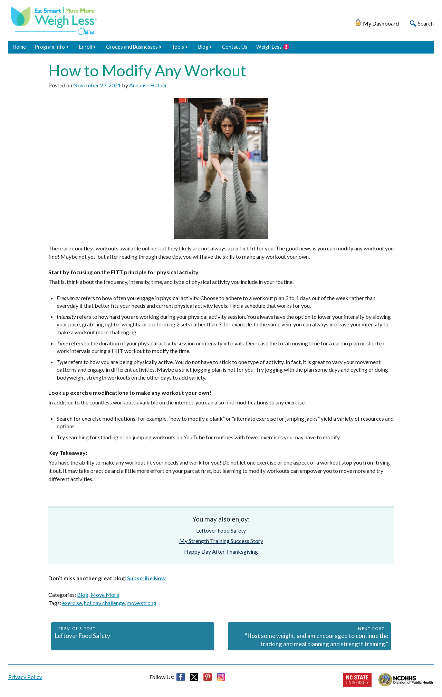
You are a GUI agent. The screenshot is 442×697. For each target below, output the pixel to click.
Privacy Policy (25, 677)
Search (426, 23)
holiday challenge (104, 603)
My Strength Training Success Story (221, 540)
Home (19, 47)
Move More (104, 594)
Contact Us (234, 47)
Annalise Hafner (148, 85)
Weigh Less (269, 47)
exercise (72, 603)
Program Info (50, 47)
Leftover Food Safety (221, 530)
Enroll (85, 47)
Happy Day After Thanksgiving (221, 551)
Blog (203, 47)
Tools (178, 47)
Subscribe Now (146, 578)
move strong (141, 603)
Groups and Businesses (132, 47)
